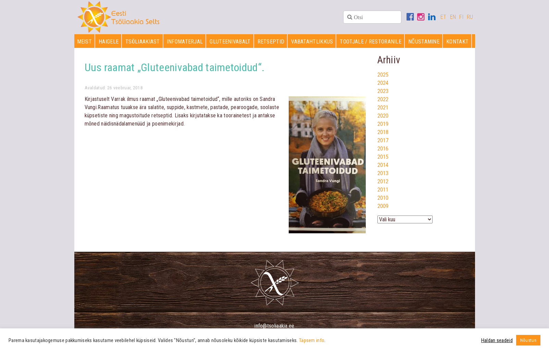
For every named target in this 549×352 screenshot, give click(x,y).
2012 (383, 181)
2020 (383, 116)
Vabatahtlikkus (312, 41)
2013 (383, 173)
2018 (383, 132)
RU (470, 17)
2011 (383, 189)
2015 (383, 157)
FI (461, 17)
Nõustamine (423, 41)
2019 (383, 124)
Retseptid (271, 41)
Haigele (108, 41)
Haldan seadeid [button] (497, 340)
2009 (383, 206)
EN (453, 17)
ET (443, 17)
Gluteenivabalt (230, 41)
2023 (383, 91)
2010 (383, 198)
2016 (383, 148)
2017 (383, 140)
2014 (383, 165)
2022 (383, 99)
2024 (383, 83)
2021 (383, 107)
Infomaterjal (185, 41)
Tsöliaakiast (142, 41)
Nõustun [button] (528, 340)
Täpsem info (311, 340)
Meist (84, 41)
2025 (383, 74)
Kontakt (457, 41)
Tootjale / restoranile (370, 41)
